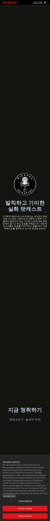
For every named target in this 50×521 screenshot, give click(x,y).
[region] (25, 488)
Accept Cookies (25, 508)
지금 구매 (37, 2)
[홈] (9, 2)
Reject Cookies (25, 516)
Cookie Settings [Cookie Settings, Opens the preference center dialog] (25, 501)
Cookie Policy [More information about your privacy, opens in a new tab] (9, 496)
